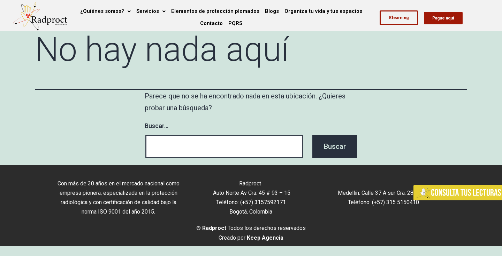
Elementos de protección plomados (215, 11)
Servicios (151, 11)
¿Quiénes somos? (105, 11)
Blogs (272, 11)
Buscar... (156, 125)
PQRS (235, 23)
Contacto (211, 23)
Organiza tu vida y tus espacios (323, 11)
